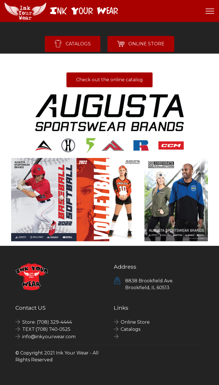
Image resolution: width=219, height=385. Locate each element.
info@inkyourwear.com (49, 336)
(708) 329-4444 (54, 322)
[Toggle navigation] (210, 11)
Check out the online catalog (109, 79)
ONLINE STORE (141, 44)
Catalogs (130, 329)
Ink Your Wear (84, 11)
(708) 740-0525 (53, 329)
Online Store (135, 322)
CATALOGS (72, 44)
